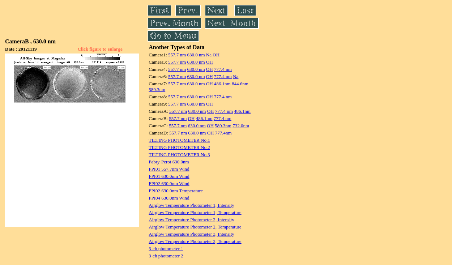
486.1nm (222, 83)
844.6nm (240, 83)
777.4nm (223, 133)
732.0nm (241, 125)
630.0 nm (196, 54)
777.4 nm (223, 69)
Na (209, 54)
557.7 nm (177, 54)
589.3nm (157, 89)
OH (216, 54)
